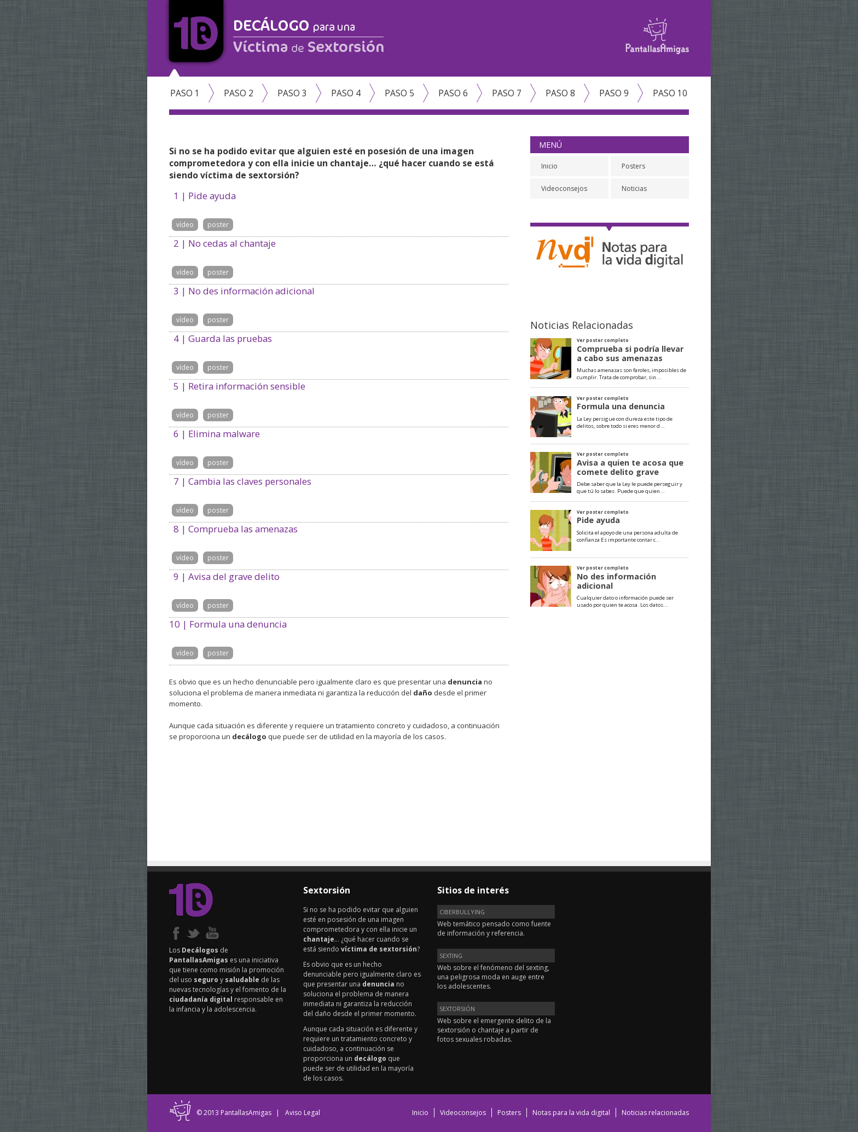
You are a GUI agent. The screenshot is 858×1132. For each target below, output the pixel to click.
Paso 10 (670, 93)
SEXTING (450, 955)
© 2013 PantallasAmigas (233, 1112)
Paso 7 (506, 93)
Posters (633, 166)
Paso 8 (560, 93)
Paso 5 (399, 93)
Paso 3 (292, 93)
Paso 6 (453, 93)
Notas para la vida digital (571, 1112)
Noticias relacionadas (655, 1112)
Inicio (549, 166)
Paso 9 (614, 93)
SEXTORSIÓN (457, 1009)
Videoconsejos (564, 188)
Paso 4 (346, 93)
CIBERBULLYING (462, 912)
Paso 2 (238, 93)
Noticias (634, 188)
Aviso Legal (302, 1112)
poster (218, 224)
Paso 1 (185, 93)
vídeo (185, 224)
